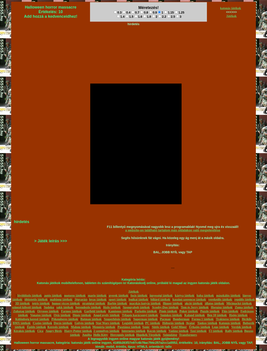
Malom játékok (81, 327)
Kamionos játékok (120, 311)
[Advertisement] (133, 37)
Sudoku (49, 307)
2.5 (171, 16)
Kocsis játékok (156, 331)
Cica (40, 331)
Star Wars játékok (108, 323)
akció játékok (194, 303)
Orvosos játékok (48, 311)
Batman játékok (90, 319)
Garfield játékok (95, 311)
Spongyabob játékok (136, 307)
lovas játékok (97, 299)
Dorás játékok (63, 323)
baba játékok (205, 295)
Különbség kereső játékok (32, 319)
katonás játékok (230, 8)
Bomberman (181, 319)
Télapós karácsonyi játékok (140, 315)
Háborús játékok (173, 323)
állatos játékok (214, 303)
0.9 (153, 12)
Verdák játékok (241, 327)
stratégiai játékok (93, 303)
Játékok (231, 16)
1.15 (169, 12)
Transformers (188, 335)
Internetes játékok (134, 331)
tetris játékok (41, 303)
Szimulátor (170, 335)
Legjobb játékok (133, 323)
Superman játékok (145, 319)
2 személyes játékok (106, 331)
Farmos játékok (71, 311)
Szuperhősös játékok (117, 319)
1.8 (147, 16)
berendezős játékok (88, 307)
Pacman (165, 319)
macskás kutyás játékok (144, 303)
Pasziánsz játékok (129, 327)
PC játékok (152, 323)
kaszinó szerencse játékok (189, 299)
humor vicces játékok (66, 303)
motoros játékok (74, 295)
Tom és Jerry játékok (195, 307)
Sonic (146, 327)
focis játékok (139, 295)
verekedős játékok (220, 299)
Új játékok (216, 331)
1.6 (138, 16)
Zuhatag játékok (24, 311)
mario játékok (97, 295)
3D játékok (22, 303)
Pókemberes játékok (65, 319)
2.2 (162, 16)
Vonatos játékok (40, 315)
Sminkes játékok (171, 315)
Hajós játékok (238, 315)
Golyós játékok (84, 323)
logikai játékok (138, 299)
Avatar (190, 323)
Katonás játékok (229, 323)
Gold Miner (179, 327)
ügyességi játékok (161, 295)
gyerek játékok (118, 295)
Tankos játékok (207, 323)
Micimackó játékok (238, 303)
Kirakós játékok (24, 331)
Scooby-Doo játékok (165, 307)
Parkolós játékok (146, 311)
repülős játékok (244, 299)
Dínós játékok (82, 315)
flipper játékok (172, 303)
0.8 (144, 12)
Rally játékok (234, 331)
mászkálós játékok (228, 295)
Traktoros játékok (227, 319)
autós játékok (53, 295)
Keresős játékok (58, 327)
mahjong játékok (61, 299)
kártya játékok (184, 295)
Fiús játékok (230, 311)
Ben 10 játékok (217, 315)
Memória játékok (103, 327)
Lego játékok (220, 327)
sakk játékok (64, 307)
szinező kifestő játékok (27, 307)
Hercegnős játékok (122, 335)
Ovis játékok (62, 315)
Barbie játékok (117, 303)
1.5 (129, 16)
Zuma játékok (244, 307)
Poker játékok (188, 311)
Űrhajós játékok (199, 327)
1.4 (121, 16)
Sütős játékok (161, 327)
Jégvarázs (81, 299)
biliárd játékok (160, 299)
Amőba (87, 335)
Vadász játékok (179, 331)
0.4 (126, 12)
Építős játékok (36, 327)
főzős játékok (111, 307)
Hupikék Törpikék (148, 335)
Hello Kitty (100, 335)
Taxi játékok (198, 331)
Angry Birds (54, 331)
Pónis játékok (168, 311)
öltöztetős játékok (35, 299)
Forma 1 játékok (203, 319)
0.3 (117, 12)
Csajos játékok (42, 323)
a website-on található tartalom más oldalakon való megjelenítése (172, 230)
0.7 (135, 12)
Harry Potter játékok (78, 331)
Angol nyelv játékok (106, 315)
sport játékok (117, 299)
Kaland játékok (194, 315)
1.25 (179, 12)
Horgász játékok (221, 307)
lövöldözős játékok (29, 295)
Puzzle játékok (209, 311)
